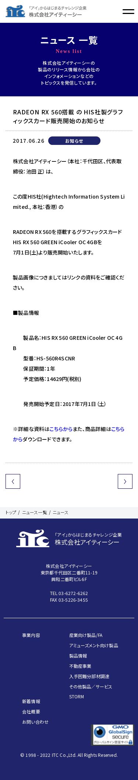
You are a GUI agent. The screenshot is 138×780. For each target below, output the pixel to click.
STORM (76, 696)
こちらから (60, 428)
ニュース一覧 (34, 512)
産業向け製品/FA (86, 635)
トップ (11, 512)
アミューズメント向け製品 (93, 645)
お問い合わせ (35, 722)
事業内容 (31, 635)
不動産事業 (80, 666)
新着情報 (31, 701)
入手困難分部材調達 (89, 676)
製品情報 (78, 655)
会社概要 (31, 711)
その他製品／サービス (91, 686)
